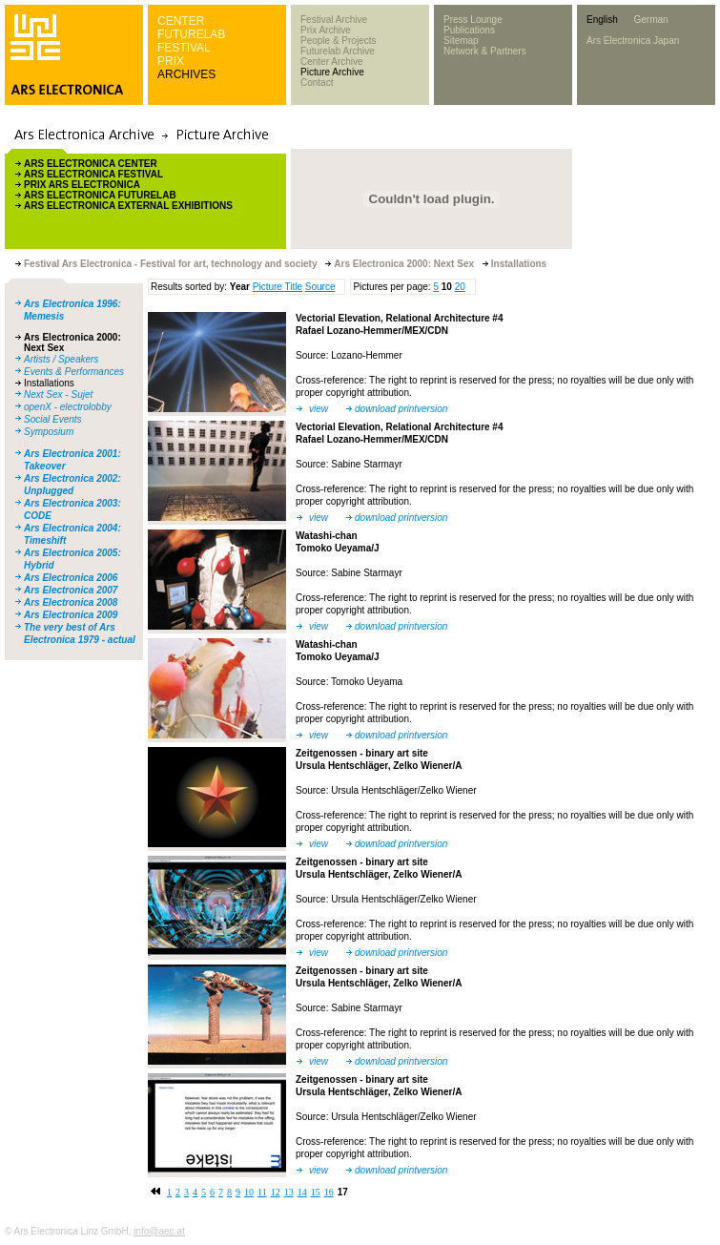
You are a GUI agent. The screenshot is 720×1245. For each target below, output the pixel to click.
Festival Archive (333, 19)
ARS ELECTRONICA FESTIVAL (93, 174)
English (602, 19)
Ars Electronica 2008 (70, 602)
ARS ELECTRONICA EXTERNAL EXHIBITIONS (128, 205)
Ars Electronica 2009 (70, 615)
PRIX (170, 61)
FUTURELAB (191, 34)
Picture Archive (332, 72)
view (318, 409)
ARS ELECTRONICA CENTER (90, 163)
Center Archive (331, 61)
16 (329, 1192)
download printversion (401, 409)
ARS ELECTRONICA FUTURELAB (100, 195)
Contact (316, 82)
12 (275, 1192)
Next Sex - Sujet (58, 394)
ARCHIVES (186, 74)
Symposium (48, 431)
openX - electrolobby (68, 407)
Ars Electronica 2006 (70, 577)
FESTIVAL (184, 47)
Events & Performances (74, 371)
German (650, 19)
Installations (49, 383)
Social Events (53, 419)
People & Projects (338, 40)
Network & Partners (484, 51)
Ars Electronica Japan (632, 40)
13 (289, 1192)
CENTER (180, 21)
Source (320, 286)
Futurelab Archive (337, 51)
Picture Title (277, 286)
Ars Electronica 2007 (70, 590)
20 (460, 286)
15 (315, 1192)
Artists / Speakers (61, 359)
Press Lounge (473, 19)
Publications (469, 30)
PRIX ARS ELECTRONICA (82, 184)
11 (262, 1192)
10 (249, 1192)
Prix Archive (325, 30)
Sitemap (461, 40)
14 (302, 1192)
